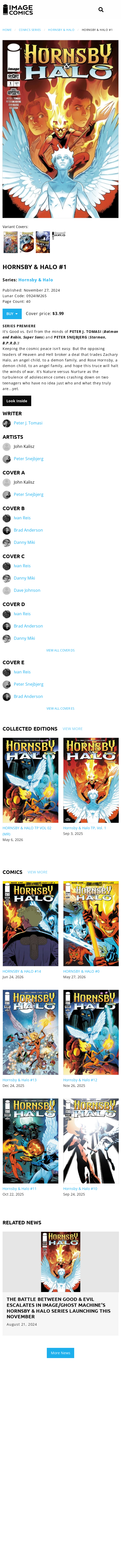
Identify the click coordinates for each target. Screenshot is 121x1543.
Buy (12, 313)
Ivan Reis (22, 518)
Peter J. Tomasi (28, 423)
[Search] (101, 10)
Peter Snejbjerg (28, 458)
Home (7, 30)
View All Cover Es (60, 708)
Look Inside (16, 400)
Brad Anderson (28, 530)
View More (73, 728)
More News (60, 1352)
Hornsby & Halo (61, 30)
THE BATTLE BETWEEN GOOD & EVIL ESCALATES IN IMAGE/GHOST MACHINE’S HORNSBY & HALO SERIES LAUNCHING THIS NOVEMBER (59, 1308)
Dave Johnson (27, 590)
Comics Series (30, 30)
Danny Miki (24, 542)
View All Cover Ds (60, 650)
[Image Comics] (18, 9)
